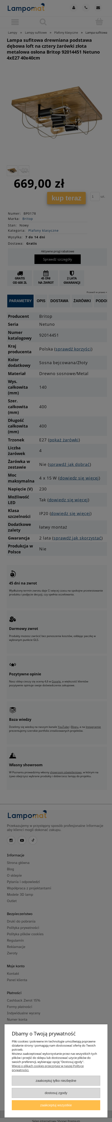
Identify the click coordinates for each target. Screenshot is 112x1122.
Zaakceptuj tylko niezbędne (56, 1080)
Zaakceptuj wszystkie (56, 1105)
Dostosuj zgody (56, 1093)
